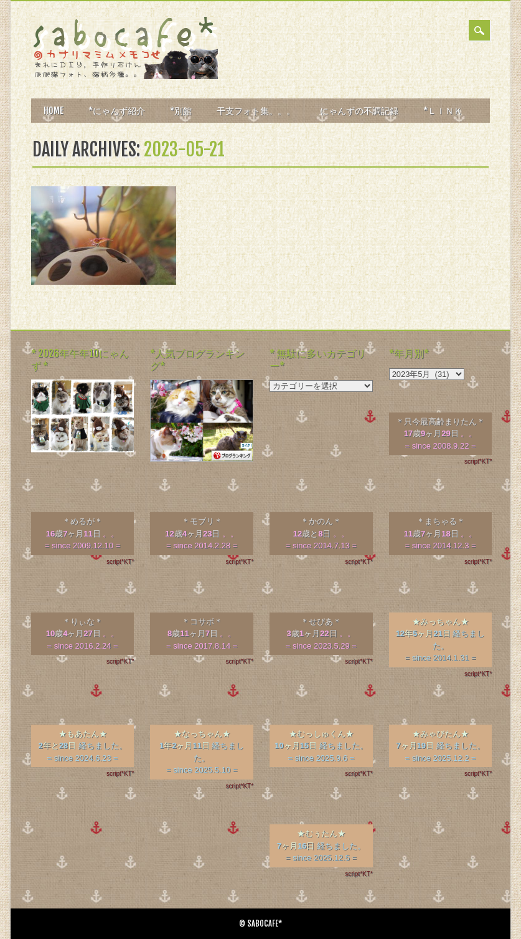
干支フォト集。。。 (256, 110)
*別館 (181, 110)
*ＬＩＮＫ (442, 110)
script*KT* (478, 461)
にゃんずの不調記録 (359, 110)
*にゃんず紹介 (116, 110)
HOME (53, 110)
